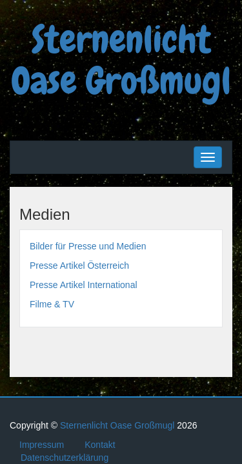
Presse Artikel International (83, 285)
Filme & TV (52, 304)
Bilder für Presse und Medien (88, 246)
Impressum (41, 445)
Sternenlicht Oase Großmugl (121, 59)
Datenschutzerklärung (64, 457)
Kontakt (100, 445)
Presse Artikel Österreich (79, 265)
